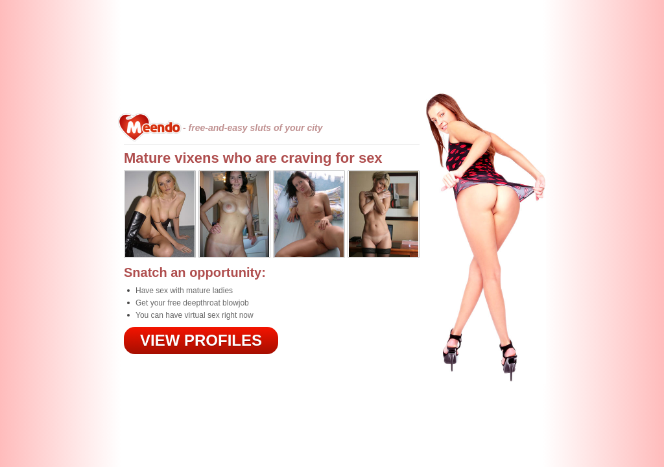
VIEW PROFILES (201, 340)
